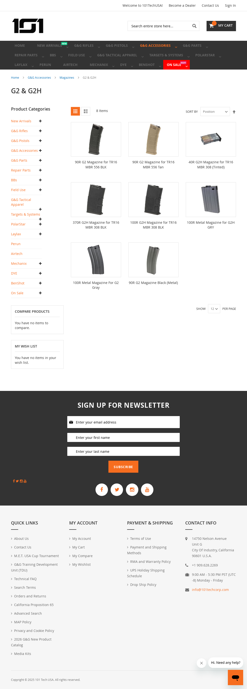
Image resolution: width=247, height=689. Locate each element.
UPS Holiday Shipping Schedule (146, 573)
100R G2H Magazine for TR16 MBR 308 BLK (153, 239)
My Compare (82, 556)
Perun (16, 258)
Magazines (67, 92)
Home (15, 92)
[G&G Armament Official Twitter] (115, 489)
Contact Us (210, 5)
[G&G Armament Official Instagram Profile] (133, 489)
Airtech (16, 268)
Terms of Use (140, 538)
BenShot (17, 297)
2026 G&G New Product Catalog (31, 642)
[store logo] (28, 26)
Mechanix (19, 278)
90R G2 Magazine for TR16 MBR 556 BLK (96, 178)
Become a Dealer (182, 5)
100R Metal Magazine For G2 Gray (96, 299)
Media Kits (22, 653)
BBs (14, 194)
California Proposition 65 (34, 604)
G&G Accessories (40, 92)
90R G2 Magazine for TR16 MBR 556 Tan (153, 178)
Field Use (18, 204)
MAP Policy (22, 622)
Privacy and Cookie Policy (34, 630)
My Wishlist (81, 564)
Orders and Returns (30, 596)
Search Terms (25, 587)
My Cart (78, 547)
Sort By (192, 126)
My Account (81, 538)
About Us (21, 538)
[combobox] (163, 26)
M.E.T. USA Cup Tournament (36, 556)
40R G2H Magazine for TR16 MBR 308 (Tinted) (211, 178)
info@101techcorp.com (210, 589)
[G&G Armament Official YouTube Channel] (151, 489)
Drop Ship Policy (143, 584)
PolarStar (18, 238)
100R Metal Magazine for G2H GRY (211, 239)
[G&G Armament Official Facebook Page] (98, 489)
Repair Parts (21, 184)
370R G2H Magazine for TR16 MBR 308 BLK (96, 239)
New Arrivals (21, 135)
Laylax (16, 248)
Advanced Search (28, 613)
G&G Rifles (19, 145)
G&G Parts (19, 174)
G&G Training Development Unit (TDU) (34, 567)
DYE (14, 287)
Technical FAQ (25, 579)
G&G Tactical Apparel (21, 216)
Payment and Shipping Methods (147, 550)
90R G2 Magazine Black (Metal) (153, 296)
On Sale (17, 307)
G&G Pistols (20, 155)
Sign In (230, 5)
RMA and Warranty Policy (150, 561)
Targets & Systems (25, 228)
